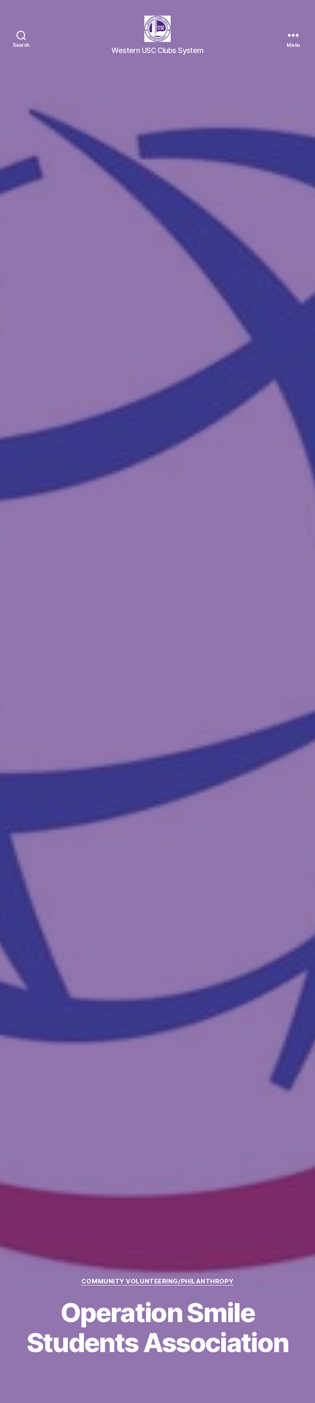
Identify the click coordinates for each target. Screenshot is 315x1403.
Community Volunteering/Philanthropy (157, 1281)
